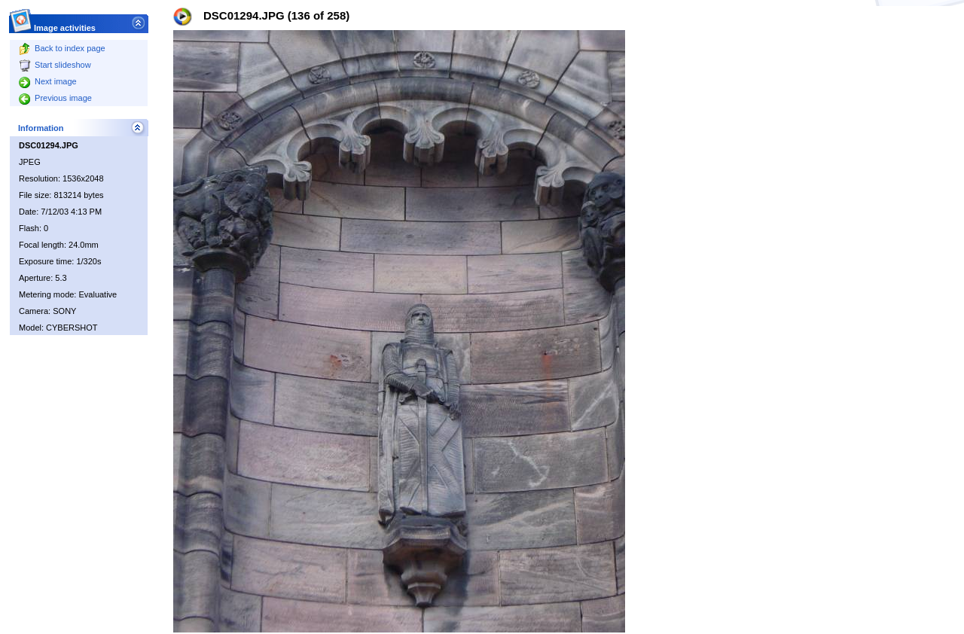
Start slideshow (55, 64)
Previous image (55, 97)
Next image (48, 81)
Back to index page (62, 48)
